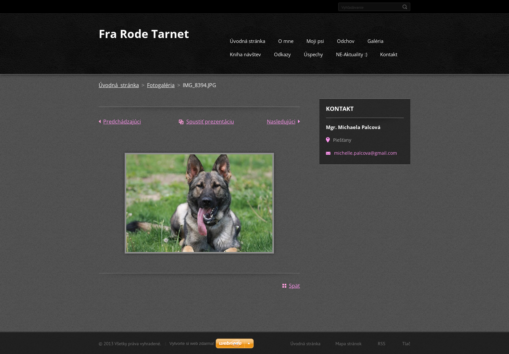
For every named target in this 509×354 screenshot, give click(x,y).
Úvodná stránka (247, 40)
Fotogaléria (161, 84)
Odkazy (282, 54)
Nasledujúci (281, 121)
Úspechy (313, 54)
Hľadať (404, 6)
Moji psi (315, 40)
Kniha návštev (245, 54)
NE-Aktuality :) (351, 54)
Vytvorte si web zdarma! (191, 343)
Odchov (345, 40)
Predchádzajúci (122, 121)
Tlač (406, 343)
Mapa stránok (348, 343)
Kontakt (388, 54)
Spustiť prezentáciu (210, 121)
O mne (285, 40)
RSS (381, 343)
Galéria (375, 40)
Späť (294, 285)
